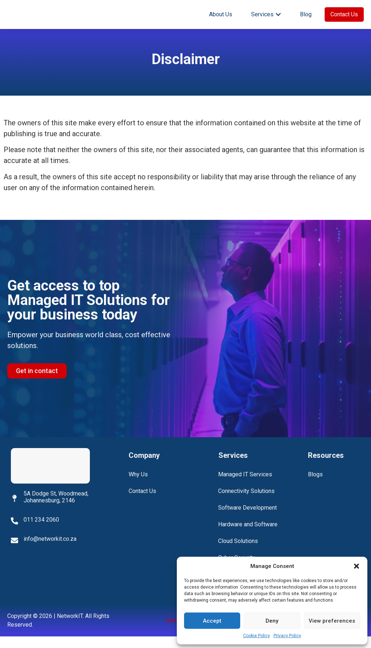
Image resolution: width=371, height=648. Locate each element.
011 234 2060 (41, 531)
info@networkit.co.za (50, 550)
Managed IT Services (245, 485)
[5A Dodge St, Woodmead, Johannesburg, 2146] (14, 509)
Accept (212, 621)
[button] (356, 566)
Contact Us (142, 502)
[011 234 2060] (14, 532)
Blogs (315, 485)
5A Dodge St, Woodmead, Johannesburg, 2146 (56, 508)
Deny (272, 621)
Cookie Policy (256, 635)
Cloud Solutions (238, 552)
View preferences (332, 621)
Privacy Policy (287, 635)
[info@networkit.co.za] (14, 551)
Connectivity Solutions (246, 502)
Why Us (138, 485)
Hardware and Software (248, 535)
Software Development (247, 519)
